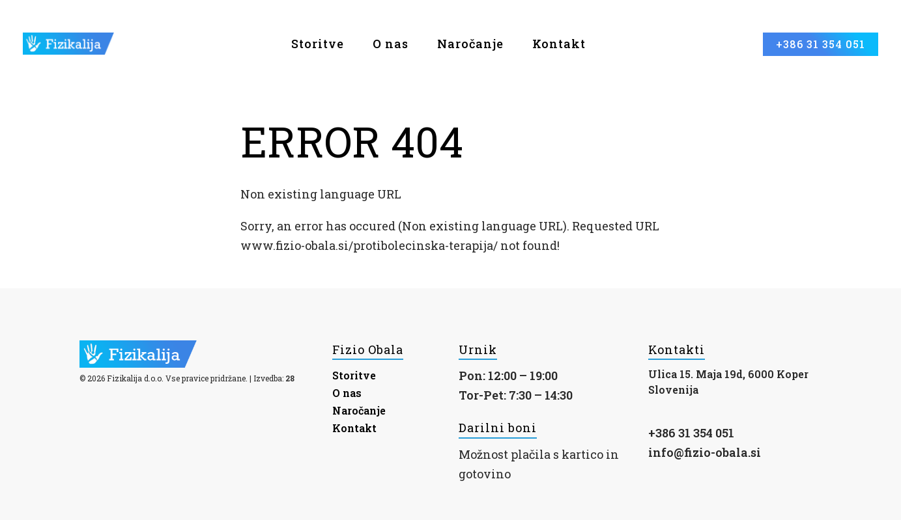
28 (289, 378)
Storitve (354, 375)
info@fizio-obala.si (704, 452)
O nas (390, 43)
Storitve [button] (317, 43)
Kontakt (559, 43)
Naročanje (470, 43)
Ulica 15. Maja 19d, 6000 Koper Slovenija (728, 381)
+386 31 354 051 (691, 433)
